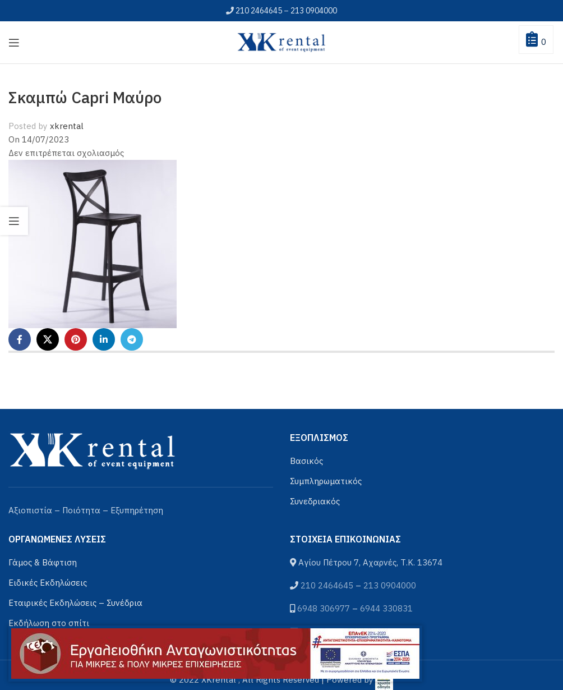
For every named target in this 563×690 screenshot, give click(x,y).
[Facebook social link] (19, 339)
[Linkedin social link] (104, 339)
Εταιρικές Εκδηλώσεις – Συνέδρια (75, 602)
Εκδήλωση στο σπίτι (48, 623)
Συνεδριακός (315, 501)
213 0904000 (313, 11)
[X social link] (47, 339)
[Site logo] (281, 41)
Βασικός (306, 461)
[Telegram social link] (132, 339)
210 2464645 (259, 11)
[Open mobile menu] (14, 42)
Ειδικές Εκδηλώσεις (47, 582)
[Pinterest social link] (75, 339)
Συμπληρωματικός (326, 481)
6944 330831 (386, 608)
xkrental (67, 126)
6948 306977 (323, 608)
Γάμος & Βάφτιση (42, 562)
